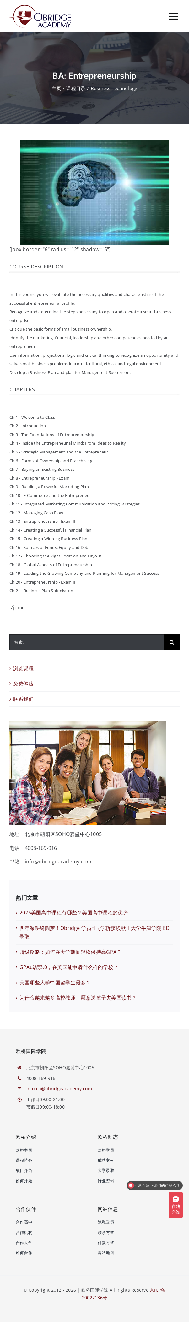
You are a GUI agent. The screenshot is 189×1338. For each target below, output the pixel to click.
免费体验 (23, 683)
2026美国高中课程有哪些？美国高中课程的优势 (73, 912)
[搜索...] (86, 642)
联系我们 (23, 698)
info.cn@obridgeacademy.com (59, 1089)
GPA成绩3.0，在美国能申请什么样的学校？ (68, 967)
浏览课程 (23, 668)
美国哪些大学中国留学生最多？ (55, 982)
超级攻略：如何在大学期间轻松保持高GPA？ (70, 952)
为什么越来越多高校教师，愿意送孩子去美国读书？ (78, 997)
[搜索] (172, 642)
